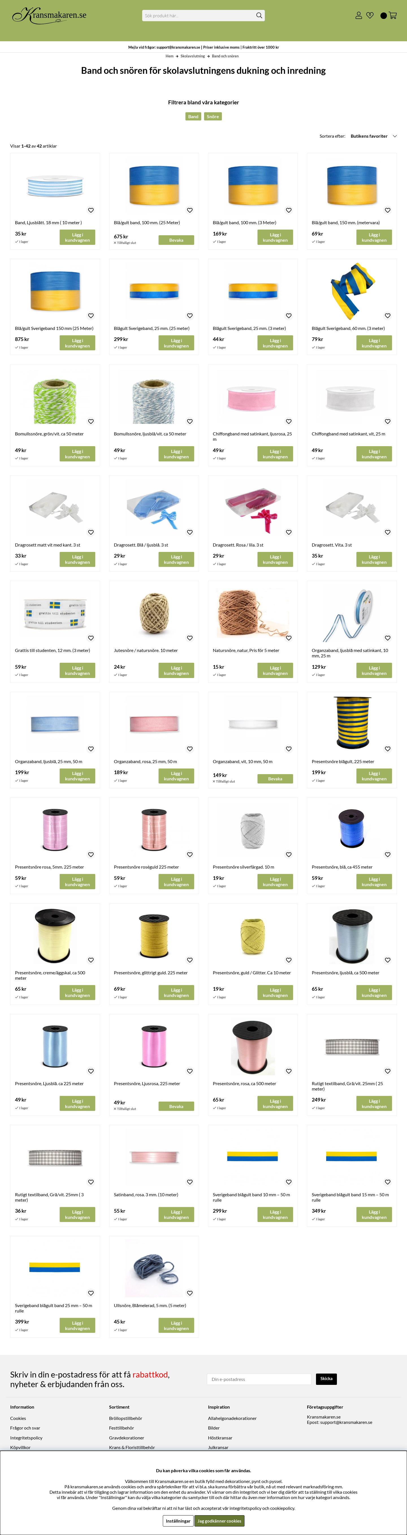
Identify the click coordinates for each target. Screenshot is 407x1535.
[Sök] (203, 15)
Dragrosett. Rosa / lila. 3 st (238, 545)
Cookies (18, 1419)
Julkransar (218, 1448)
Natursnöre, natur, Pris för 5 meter (246, 651)
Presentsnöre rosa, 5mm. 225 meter (49, 868)
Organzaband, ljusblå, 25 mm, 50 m (48, 762)
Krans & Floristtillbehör (132, 1448)
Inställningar (177, 1520)
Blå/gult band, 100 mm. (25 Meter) (147, 222)
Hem (170, 56)
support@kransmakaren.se (346, 1423)
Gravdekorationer (126, 1438)
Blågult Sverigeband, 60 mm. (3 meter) (348, 328)
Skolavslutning (193, 56)
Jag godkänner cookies (219, 1520)
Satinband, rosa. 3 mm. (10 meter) (146, 1196)
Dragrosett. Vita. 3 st (332, 545)
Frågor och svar (25, 1429)
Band (193, 116)
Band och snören (225, 56)
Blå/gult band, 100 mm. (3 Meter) (244, 222)
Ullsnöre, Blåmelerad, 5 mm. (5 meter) (150, 1307)
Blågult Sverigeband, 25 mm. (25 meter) (152, 328)
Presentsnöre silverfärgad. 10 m (243, 868)
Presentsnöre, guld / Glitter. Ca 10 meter (252, 974)
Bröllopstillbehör (125, 1419)
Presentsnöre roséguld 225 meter (146, 868)
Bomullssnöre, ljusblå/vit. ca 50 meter (150, 434)
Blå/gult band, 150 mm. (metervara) (346, 222)
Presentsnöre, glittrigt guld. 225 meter (151, 974)
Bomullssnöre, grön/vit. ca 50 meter (49, 434)
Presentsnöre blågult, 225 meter (343, 762)
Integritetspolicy (26, 1438)
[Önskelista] (368, 15)
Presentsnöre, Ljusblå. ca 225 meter (49, 1085)
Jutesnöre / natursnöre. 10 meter (146, 651)
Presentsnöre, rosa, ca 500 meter (244, 1085)
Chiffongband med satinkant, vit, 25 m (348, 434)
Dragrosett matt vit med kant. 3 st (47, 545)
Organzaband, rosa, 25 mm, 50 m (145, 762)
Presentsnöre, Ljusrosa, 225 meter (147, 1085)
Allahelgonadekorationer (232, 1419)
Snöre (213, 116)
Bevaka (176, 240)
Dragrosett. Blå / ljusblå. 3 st (141, 545)
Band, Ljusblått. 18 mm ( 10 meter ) (48, 222)
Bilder (214, 1429)
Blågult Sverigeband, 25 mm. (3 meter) (249, 328)
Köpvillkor (20, 1448)
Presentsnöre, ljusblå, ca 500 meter (345, 974)
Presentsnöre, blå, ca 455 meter (342, 868)
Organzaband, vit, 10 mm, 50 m (242, 762)
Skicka (327, 1379)
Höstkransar (220, 1438)
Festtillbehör (121, 1429)
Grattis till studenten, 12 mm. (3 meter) (52, 651)
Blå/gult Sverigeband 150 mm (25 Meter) (54, 328)
